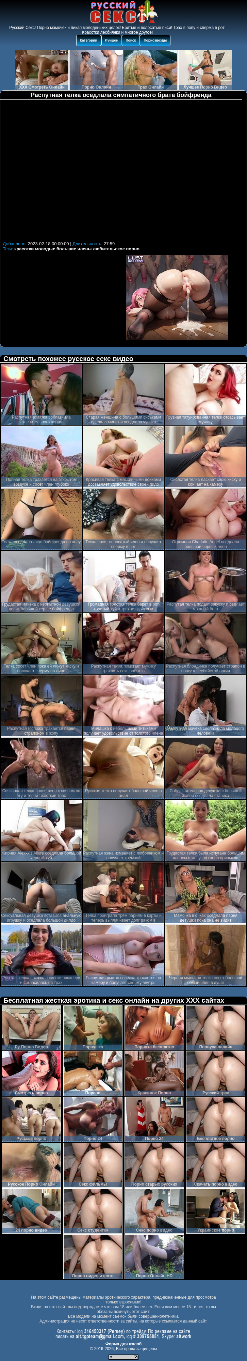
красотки (24, 248)
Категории (88, 40)
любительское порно (116, 248)
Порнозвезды (155, 40)
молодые (45, 248)
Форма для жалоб (123, 1344)
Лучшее (111, 40)
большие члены (74, 248)
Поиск (131, 40)
